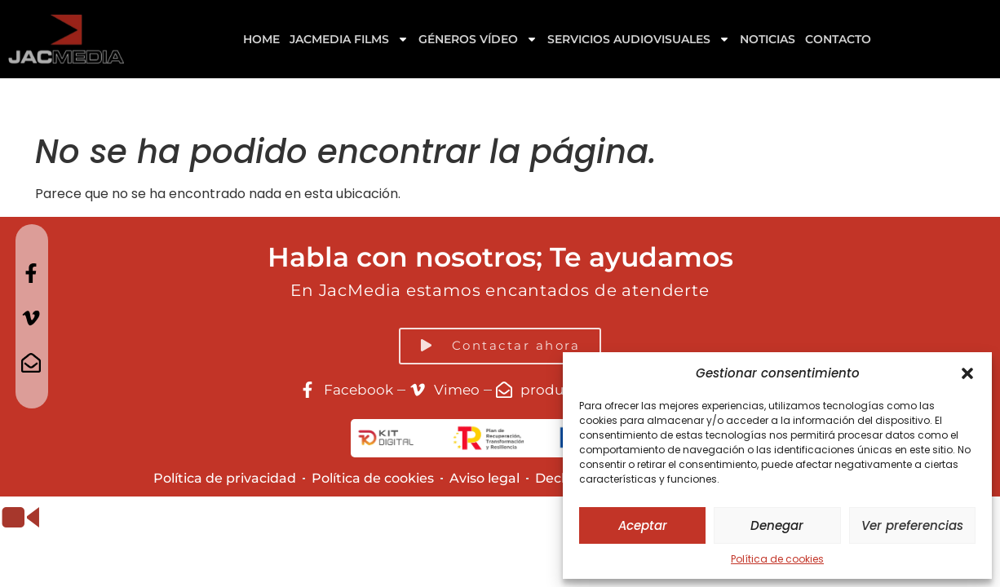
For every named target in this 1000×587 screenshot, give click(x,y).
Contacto (838, 39)
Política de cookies (777, 559)
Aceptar (642, 525)
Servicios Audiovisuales (638, 39)
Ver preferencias (912, 525)
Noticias (767, 39)
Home (261, 39)
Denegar (776, 525)
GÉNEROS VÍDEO (478, 39)
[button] (967, 373)
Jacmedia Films (349, 39)
